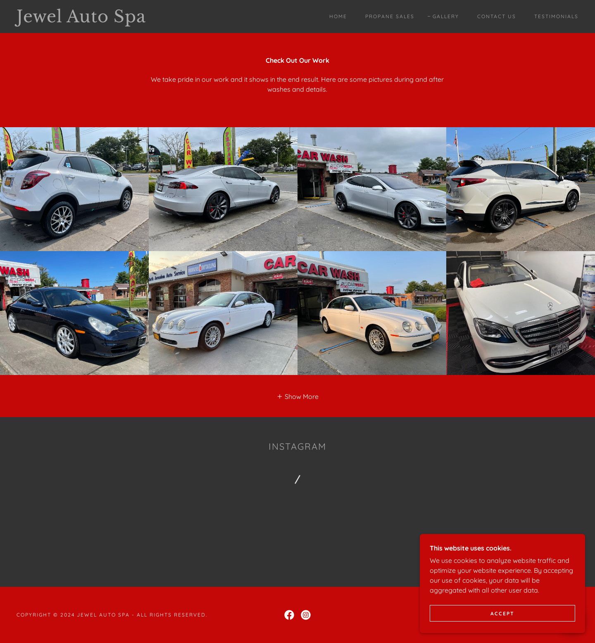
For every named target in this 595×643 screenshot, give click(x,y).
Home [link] (338, 16)
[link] (94, 20)
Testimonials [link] (556, 16)
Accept (502, 613)
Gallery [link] (446, 16)
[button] (297, 396)
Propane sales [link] (389, 16)
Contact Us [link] (496, 16)
